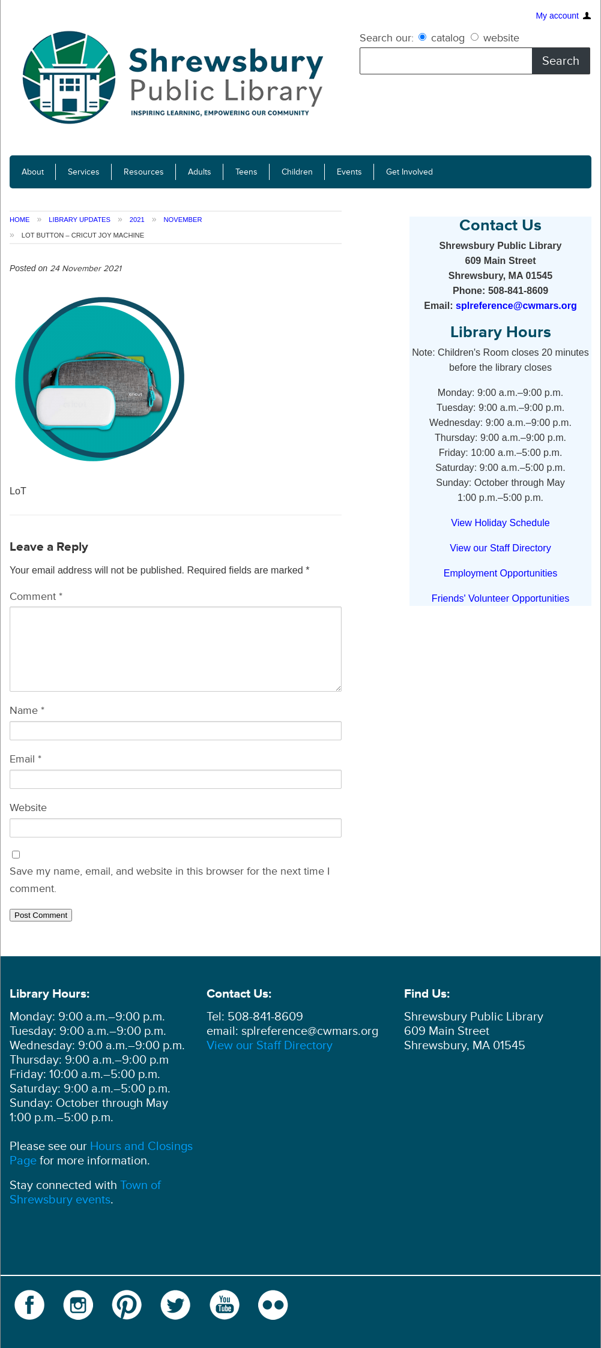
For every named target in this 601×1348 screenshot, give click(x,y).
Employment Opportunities (501, 573)
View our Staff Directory (500, 547)
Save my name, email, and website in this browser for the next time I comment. (170, 879)
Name (27, 710)
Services (84, 172)
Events (349, 172)
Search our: (387, 37)
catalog (443, 37)
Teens (246, 172)
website (495, 37)
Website (28, 807)
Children (297, 172)
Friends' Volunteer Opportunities (500, 598)
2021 (137, 219)
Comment (36, 596)
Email (25, 758)
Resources (144, 172)
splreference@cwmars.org (516, 305)
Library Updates (79, 219)
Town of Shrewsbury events (85, 1192)
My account (557, 14)
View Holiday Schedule (500, 522)
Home (20, 219)
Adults (199, 172)
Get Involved (409, 172)
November (182, 219)
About (33, 172)
